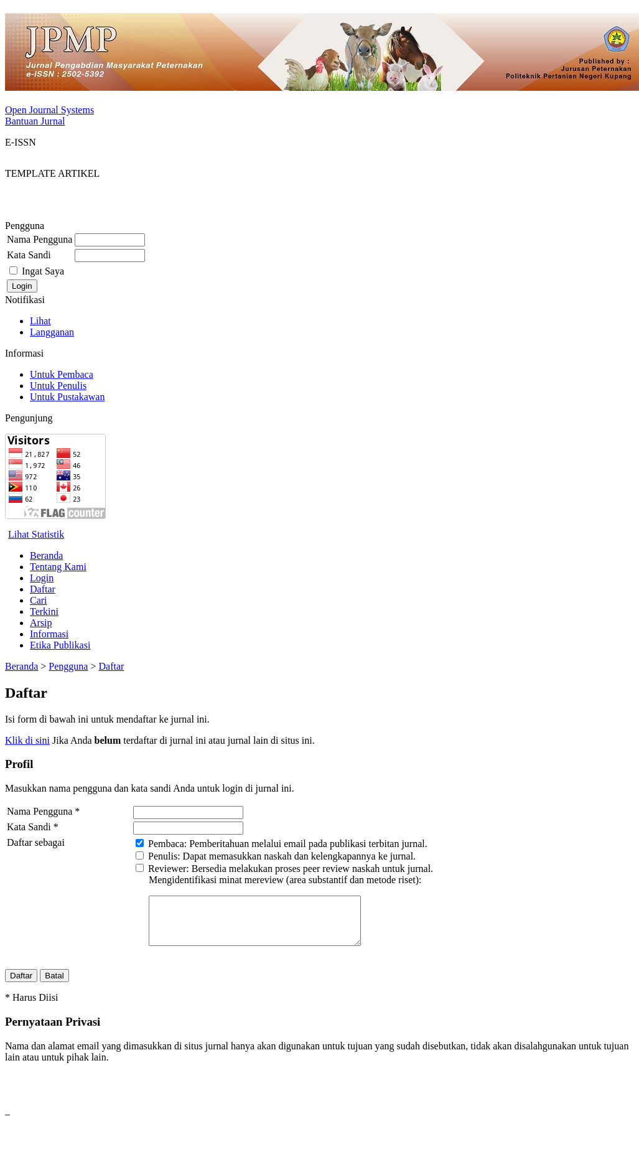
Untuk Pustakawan (67, 396)
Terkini (44, 611)
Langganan (52, 332)
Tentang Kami (58, 566)
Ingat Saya (43, 271)
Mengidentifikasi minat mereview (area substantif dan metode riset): (285, 879)
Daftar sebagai (36, 842)
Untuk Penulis (58, 385)
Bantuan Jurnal (35, 121)
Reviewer (167, 868)
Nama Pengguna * (43, 811)
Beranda (46, 555)
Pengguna (68, 666)
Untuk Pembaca (61, 374)
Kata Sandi (29, 255)
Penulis (162, 856)
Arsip (41, 622)
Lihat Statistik (36, 534)
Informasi (49, 634)
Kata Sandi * (32, 827)
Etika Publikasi (60, 645)
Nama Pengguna (39, 239)
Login (42, 578)
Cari (38, 600)
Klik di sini (27, 740)
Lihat (40, 321)
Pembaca (166, 843)
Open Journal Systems (49, 110)
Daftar (42, 589)
